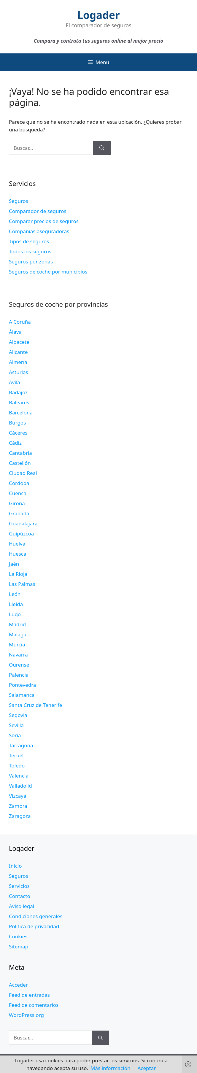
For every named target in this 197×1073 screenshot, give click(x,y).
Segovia (18, 715)
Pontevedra (22, 684)
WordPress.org (26, 1015)
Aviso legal (21, 906)
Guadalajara (23, 523)
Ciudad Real (23, 473)
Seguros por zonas (31, 261)
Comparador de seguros (37, 211)
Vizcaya (17, 795)
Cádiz (15, 442)
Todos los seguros (30, 251)
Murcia (17, 644)
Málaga (17, 634)
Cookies (18, 936)
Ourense (19, 664)
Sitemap (18, 946)
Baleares (19, 402)
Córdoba (19, 483)
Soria (15, 735)
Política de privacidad (34, 926)
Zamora (18, 805)
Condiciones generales (35, 916)
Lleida (16, 604)
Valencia (18, 775)
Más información (110, 1068)
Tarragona (21, 745)
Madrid (17, 624)
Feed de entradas (29, 994)
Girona (17, 503)
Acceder (18, 984)
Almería (18, 362)
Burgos (17, 422)
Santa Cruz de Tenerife (35, 705)
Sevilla (16, 725)
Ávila (14, 382)
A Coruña (20, 321)
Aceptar (146, 1068)
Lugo (15, 614)
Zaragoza (20, 816)
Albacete (19, 341)
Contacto (19, 896)
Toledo (17, 765)
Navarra (18, 654)
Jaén (14, 563)
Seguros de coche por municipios (48, 271)
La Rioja (18, 573)
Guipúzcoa (21, 533)
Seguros (18, 201)
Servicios (19, 886)
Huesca (17, 553)
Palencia (18, 674)
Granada (19, 513)
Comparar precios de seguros (44, 221)
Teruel (16, 755)
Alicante (18, 352)
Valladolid (20, 785)
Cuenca (17, 493)
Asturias (18, 372)
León (14, 594)
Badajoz (18, 392)
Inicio (15, 865)
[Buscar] (102, 148)
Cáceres (18, 432)
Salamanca (21, 695)
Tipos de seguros (29, 241)
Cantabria (20, 452)
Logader (98, 15)
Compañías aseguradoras (39, 231)
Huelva (17, 543)
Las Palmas (22, 584)
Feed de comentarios (33, 1005)
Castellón (20, 463)
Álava (15, 331)
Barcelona (21, 412)
